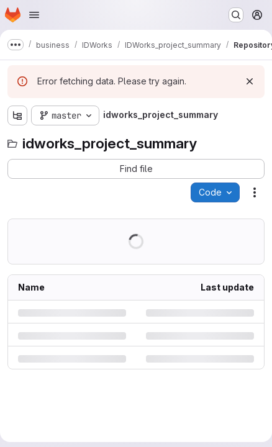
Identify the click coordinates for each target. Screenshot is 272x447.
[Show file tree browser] (17, 115)
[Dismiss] (249, 81)
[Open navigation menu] (34, 15)
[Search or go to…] (236, 14)
